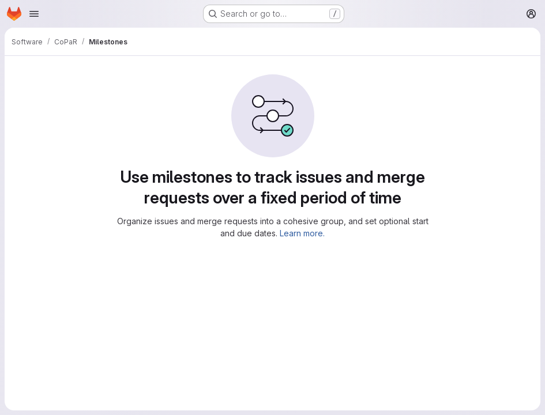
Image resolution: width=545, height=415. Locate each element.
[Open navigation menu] (34, 14)
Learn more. (302, 233)
